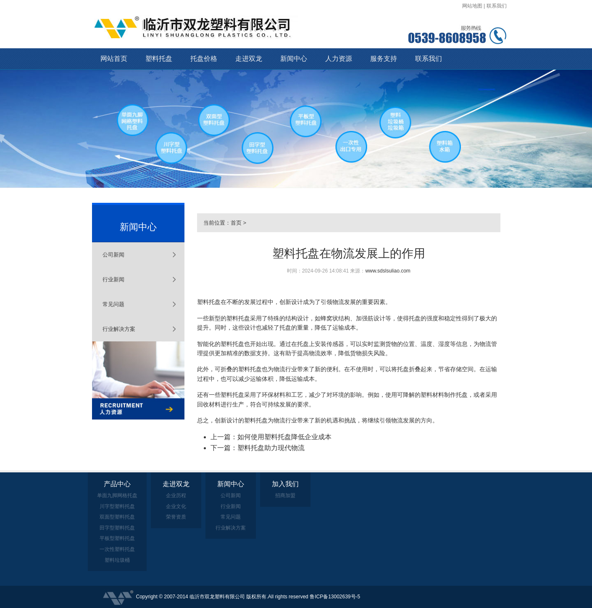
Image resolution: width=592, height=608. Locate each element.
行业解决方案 (119, 329)
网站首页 (113, 58)
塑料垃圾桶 (117, 560)
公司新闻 (113, 255)
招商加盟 (285, 495)
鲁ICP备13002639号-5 (335, 597)
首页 (236, 223)
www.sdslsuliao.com (387, 271)
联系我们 (497, 6)
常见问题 (113, 304)
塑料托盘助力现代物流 (271, 447)
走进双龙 (248, 58)
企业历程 (176, 495)
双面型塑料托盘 (117, 517)
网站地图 (472, 6)
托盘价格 (203, 58)
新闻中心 (293, 58)
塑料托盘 (158, 58)
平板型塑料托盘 (117, 538)
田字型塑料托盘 (117, 528)
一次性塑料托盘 (117, 549)
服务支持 (383, 58)
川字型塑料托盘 (117, 506)
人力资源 (338, 58)
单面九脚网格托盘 (117, 495)
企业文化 (176, 506)
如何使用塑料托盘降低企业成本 (284, 436)
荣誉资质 (176, 517)
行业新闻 (113, 279)
